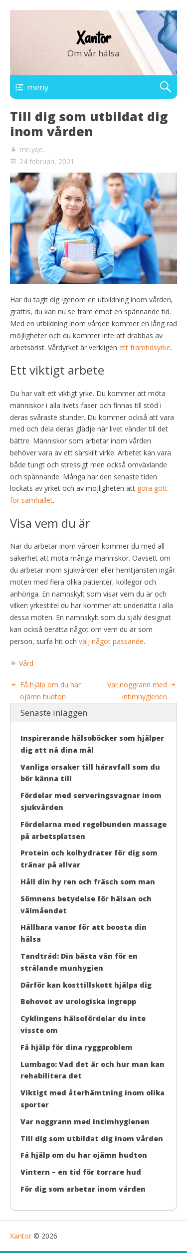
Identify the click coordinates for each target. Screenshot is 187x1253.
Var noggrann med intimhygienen (85, 1121)
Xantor (94, 37)
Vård (26, 663)
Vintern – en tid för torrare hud (80, 1172)
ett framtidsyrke (145, 347)
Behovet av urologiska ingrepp (78, 1001)
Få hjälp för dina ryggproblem (76, 1047)
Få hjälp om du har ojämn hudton (83, 1155)
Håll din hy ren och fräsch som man (87, 881)
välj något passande (111, 641)
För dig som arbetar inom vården (83, 1189)
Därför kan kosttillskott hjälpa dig (86, 985)
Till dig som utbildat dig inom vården (91, 1138)
